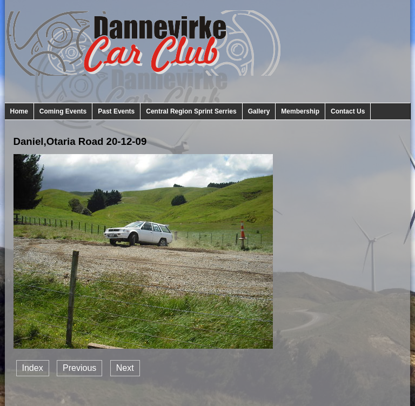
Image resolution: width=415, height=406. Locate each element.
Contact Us (348, 111)
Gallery (259, 111)
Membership (300, 111)
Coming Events (62, 111)
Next (125, 367)
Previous (79, 367)
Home (19, 111)
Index (32, 367)
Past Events (116, 111)
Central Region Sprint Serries (191, 111)
